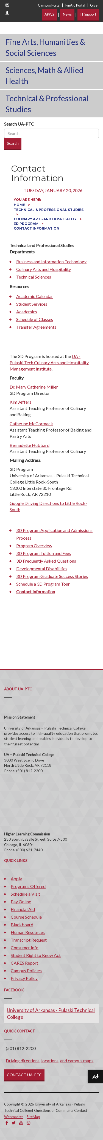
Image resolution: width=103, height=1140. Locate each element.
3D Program (26, 224)
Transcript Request (29, 939)
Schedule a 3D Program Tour (43, 583)
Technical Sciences (33, 276)
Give (94, 5)
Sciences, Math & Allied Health (44, 75)
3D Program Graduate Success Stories (52, 576)
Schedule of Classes (34, 319)
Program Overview (34, 545)
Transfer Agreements (36, 326)
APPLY (49, 14)
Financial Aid (23, 909)
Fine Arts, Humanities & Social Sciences (45, 47)
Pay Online (21, 901)
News (67, 14)
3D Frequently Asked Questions (46, 560)
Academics (26, 311)
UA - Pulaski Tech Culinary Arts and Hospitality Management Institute (49, 362)
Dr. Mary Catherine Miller (34, 386)
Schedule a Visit (25, 893)
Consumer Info (24, 947)
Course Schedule (26, 916)
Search (13, 143)
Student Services (31, 303)
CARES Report (24, 962)
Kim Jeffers (20, 401)
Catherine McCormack (31, 423)
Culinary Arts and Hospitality (45, 219)
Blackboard (22, 924)
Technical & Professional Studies (46, 104)
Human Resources (28, 932)
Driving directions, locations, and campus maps (49, 1060)
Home (20, 205)
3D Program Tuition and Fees (43, 553)
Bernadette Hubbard (29, 445)
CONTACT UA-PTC (24, 1074)
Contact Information (35, 591)
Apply (16, 878)
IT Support (88, 14)
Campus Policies (26, 970)
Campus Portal (49, 5)
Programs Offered (28, 886)
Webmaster (13, 1117)
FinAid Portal (75, 5)
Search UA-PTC (19, 123)
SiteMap (33, 1117)
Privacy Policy (24, 978)
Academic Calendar (34, 296)
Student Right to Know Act (36, 955)
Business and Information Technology (51, 261)
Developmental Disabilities (41, 568)
